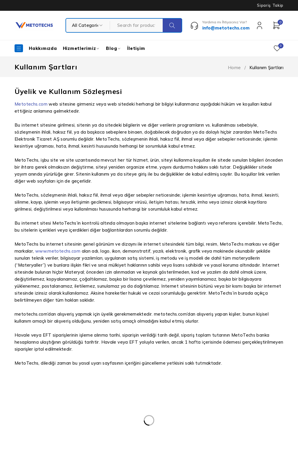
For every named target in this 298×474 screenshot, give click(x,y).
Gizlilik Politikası (126, 417)
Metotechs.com (31, 104)
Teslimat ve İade (127, 429)
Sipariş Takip (270, 5)
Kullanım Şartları (127, 405)
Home (234, 67)
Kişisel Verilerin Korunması (137, 394)
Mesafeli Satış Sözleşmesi (136, 440)
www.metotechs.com (57, 251)
